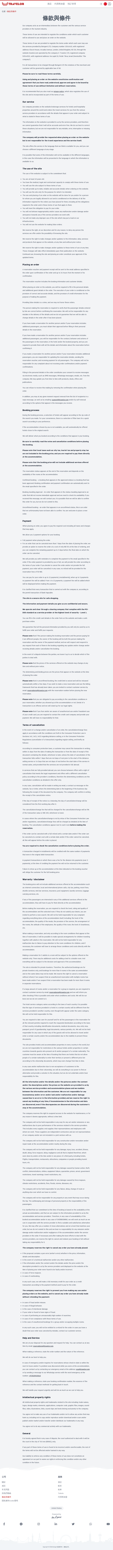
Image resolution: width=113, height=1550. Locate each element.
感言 (4, 1486)
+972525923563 (35, 1376)
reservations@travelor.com (37, 690)
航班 (60, 1486)
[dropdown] (109, 4)
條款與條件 (11, 11)
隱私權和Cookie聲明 (10, 1501)
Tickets (61, 1493)
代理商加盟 (59, 4)
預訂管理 (72, 4)
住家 (4, 11)
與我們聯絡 (6, 1493)
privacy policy (59, 91)
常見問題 (5, 1490)
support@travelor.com (60, 400)
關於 (4, 1482)
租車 (60, 1490)
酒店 (49, 4)
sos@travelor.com (83, 1369)
